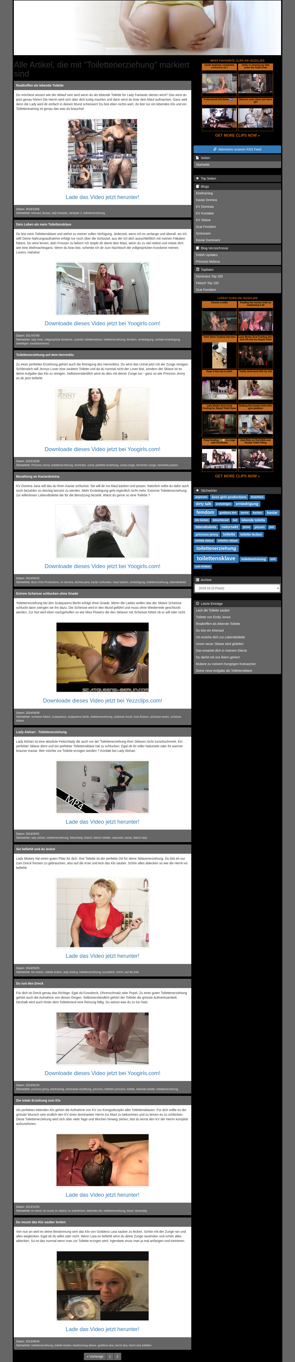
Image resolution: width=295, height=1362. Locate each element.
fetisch (88, 837)
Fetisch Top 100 (207, 283)
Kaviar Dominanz (208, 240)
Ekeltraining (204, 193)
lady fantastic (60, 213)
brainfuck (257, 497)
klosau (46, 213)
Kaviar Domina (206, 200)
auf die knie (132, 972)
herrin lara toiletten (140, 1345)
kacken (257, 513)
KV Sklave (203, 220)
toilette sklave (204, 540)
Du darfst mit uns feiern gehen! (218, 657)
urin (273, 559)
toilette (131, 1089)
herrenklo (80, 465)
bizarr (130, 1210)
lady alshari (38, 837)
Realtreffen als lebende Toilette (40, 85)
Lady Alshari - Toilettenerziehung (41, 732)
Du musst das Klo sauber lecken (41, 1222)
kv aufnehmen (76, 1210)
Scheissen (203, 233)
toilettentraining (254, 559)
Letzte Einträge (209, 604)
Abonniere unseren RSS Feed (237, 149)
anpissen (201, 497)
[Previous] (95, 1356)
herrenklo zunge (146, 465)
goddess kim (228, 513)
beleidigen (22, 343)
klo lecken (37, 972)
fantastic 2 (75, 213)
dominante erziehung (78, 1089)
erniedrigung (145, 339)
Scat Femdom (206, 227)
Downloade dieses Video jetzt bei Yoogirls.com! (103, 323)
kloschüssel (221, 520)
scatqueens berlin (78, 716)
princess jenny (40, 1089)
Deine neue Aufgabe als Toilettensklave (224, 670)
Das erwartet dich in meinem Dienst (221, 650)
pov (271, 527)
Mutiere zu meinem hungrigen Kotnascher (226, 664)
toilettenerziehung (94, 213)
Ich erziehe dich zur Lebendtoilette (220, 637)
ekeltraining (57, 1089)
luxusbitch (109, 972)
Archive (204, 580)
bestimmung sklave (84, 1345)
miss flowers (141, 716)
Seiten (203, 158)
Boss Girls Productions (45, 582)
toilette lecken (53, 972)
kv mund (48, 1210)
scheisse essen (159, 716)
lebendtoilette (178, 582)
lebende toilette (145, 1089)
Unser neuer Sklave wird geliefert (219, 644)
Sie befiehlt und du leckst (35, 849)
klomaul (36, 213)
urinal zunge (127, 465)
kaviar (128, 837)
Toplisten (205, 269)
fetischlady (76, 837)
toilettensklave (93, 339)
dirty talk (203, 504)
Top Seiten (206, 178)
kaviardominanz (39, 343)
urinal (90, 465)
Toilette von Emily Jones (213, 617)
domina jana (82, 582)
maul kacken (120, 582)
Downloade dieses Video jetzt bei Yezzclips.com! (102, 700)
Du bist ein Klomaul (210, 630)
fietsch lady (140, 837)
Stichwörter (206, 490)
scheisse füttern (40, 716)
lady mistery (70, 972)
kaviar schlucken (101, 582)
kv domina (67, 582)
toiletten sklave (228, 540)
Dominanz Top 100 (209, 276)
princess (98, 1089)
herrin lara (121, 1345)
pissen (259, 527)
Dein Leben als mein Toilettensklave (43, 224)
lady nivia (37, 339)
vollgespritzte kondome (58, 339)
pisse (246, 527)
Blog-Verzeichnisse (212, 248)
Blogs (202, 186)
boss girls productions (229, 497)
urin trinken (202, 566)
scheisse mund (123, 716)
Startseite (202, 164)
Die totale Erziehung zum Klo (38, 1100)
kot (235, 520)
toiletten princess (115, 1089)
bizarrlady (141, 1210)
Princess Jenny (40, 465)
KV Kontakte (205, 213)
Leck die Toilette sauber (213, 610)
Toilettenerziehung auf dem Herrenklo (45, 355)
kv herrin (36, 1210)
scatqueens (59, 716)
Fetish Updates (207, 255)
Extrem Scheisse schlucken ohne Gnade (47, 593)
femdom (132, 339)
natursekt (117, 837)
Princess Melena (208, 261)
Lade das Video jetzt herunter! (102, 197)
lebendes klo (94, 1210)
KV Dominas (205, 206)
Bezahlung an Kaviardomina (37, 476)
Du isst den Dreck (29, 983)
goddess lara (105, 1345)
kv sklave (61, 1210)
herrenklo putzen (167, 465)
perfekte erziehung (107, 465)
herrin (119, 972)
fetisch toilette (102, 837)
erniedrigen (223, 504)
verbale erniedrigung (167, 339)
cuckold (78, 339)
